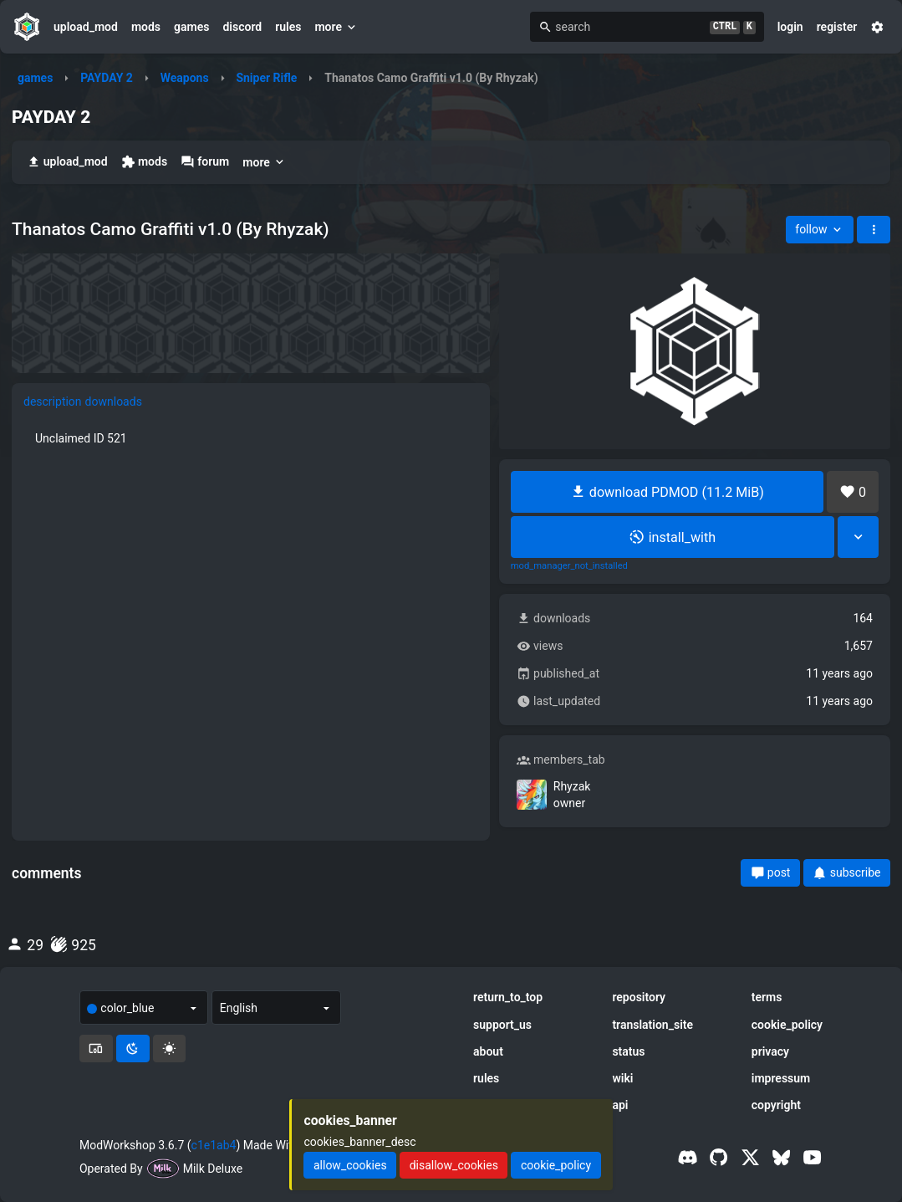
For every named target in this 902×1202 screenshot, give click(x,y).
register (837, 26)
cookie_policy (787, 1024)
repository (638, 997)
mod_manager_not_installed (569, 566)
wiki (622, 1078)
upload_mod (86, 26)
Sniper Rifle (266, 77)
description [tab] (52, 401)
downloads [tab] (113, 401)
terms (767, 997)
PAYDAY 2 (106, 77)
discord (242, 26)
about (488, 1051)
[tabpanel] (250, 438)
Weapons (185, 77)
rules (288, 26)
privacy (770, 1051)
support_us (502, 1024)
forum (205, 162)
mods (146, 26)
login (790, 26)
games (191, 26)
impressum (781, 1078)
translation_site (652, 1024)
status (628, 1051)
